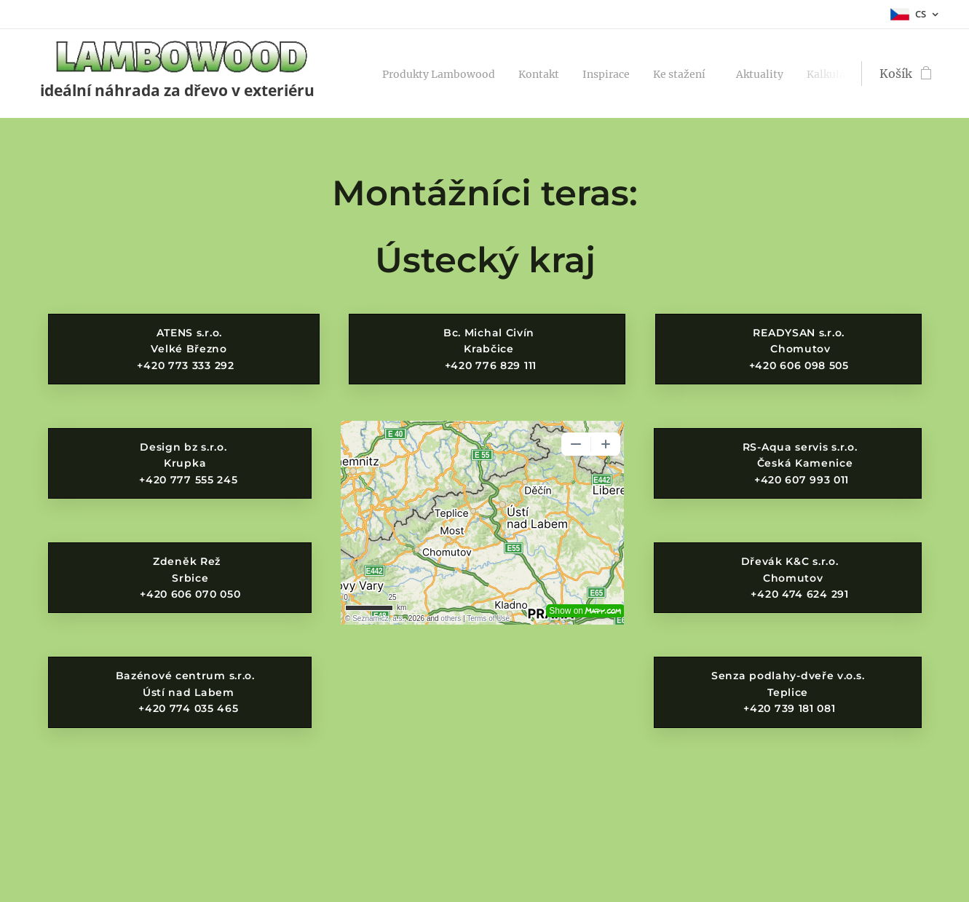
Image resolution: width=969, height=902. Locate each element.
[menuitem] (450, 73)
